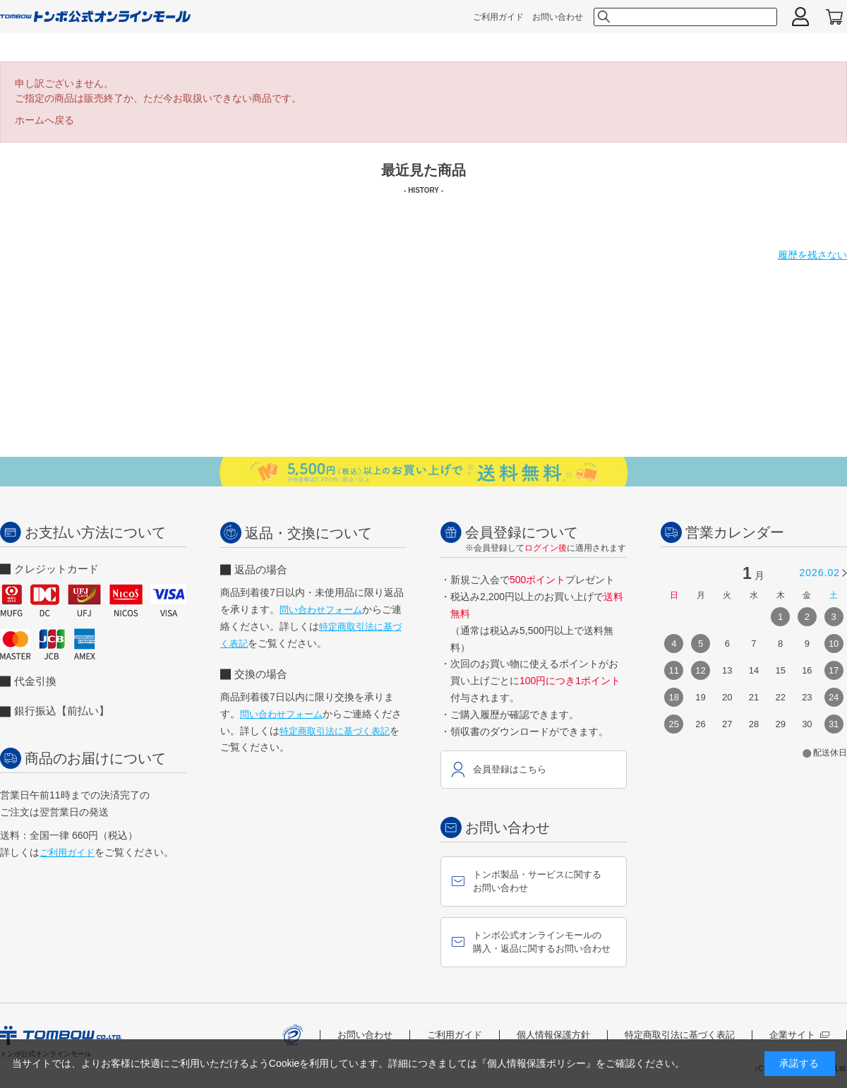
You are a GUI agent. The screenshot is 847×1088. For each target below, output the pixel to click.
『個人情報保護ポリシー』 (536, 1063)
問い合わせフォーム (321, 609)
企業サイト (799, 1034)
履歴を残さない (812, 255)
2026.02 (819, 572)
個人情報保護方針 (553, 1034)
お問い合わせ (557, 17)
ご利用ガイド (498, 17)
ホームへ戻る (44, 120)
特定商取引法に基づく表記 (335, 731)
